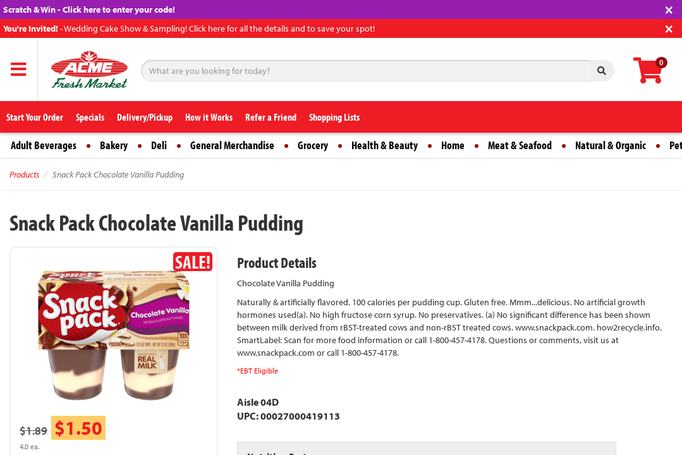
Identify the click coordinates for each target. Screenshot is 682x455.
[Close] (669, 8)
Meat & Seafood (520, 145)
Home (453, 145)
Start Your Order (34, 117)
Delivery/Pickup (145, 117)
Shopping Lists (334, 117)
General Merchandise (232, 145)
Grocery (313, 145)
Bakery (114, 145)
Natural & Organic (610, 145)
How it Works (209, 117)
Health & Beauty (384, 145)
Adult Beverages (43, 145)
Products (24, 174)
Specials (90, 117)
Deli (159, 145)
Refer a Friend (270, 117)
